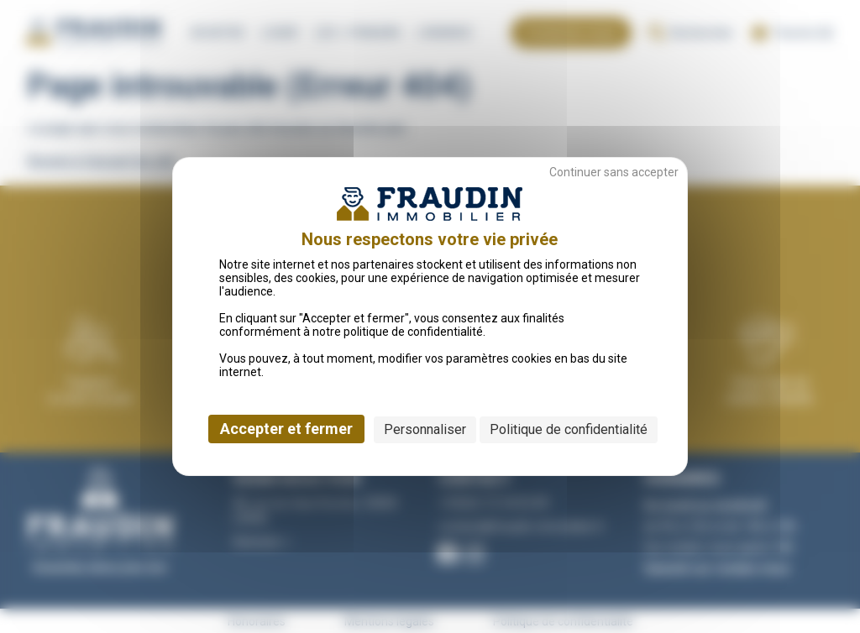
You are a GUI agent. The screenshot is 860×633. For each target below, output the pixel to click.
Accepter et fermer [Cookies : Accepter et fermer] (286, 428)
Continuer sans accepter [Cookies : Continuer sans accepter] (614, 172)
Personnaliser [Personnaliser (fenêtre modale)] (425, 429)
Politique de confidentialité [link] (569, 429)
